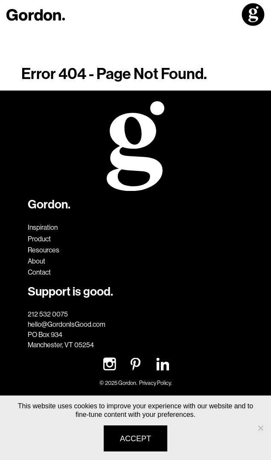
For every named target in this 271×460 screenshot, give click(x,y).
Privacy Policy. (155, 382)
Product (39, 238)
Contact (39, 272)
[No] (260, 428)
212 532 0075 (48, 314)
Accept (135, 438)
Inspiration (43, 227)
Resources (43, 250)
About (36, 261)
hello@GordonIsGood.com (66, 324)
